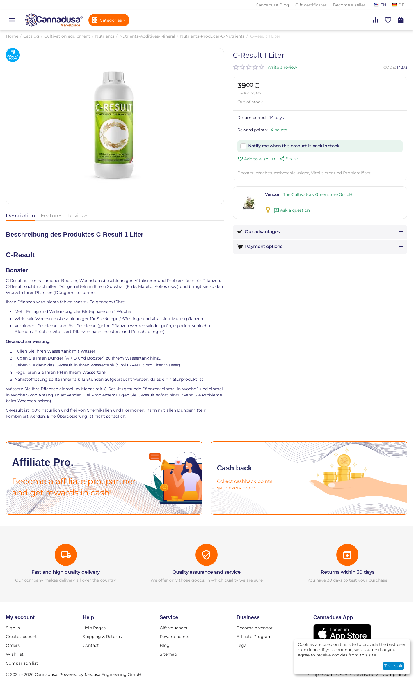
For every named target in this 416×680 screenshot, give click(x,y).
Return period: (251, 117)
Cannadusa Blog (272, 5)
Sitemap (168, 654)
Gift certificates (311, 5)
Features (51, 215)
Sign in (13, 628)
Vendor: (272, 194)
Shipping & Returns (102, 636)
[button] (288, 159)
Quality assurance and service (206, 572)
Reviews (78, 215)
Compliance (395, 674)
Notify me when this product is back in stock (293, 145)
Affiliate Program (254, 636)
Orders (13, 645)
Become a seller (349, 5)
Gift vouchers (173, 628)
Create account (21, 636)
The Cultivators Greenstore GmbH (317, 194)
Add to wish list (256, 159)
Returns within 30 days (347, 572)
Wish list (15, 654)
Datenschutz (365, 674)
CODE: (389, 67)
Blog (165, 645)
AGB (343, 674)
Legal (242, 645)
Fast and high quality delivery (65, 572)
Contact (91, 645)
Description (20, 215)
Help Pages (94, 628)
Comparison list (22, 663)
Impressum (322, 674)
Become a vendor (255, 628)
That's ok (393, 665)
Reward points (174, 636)
